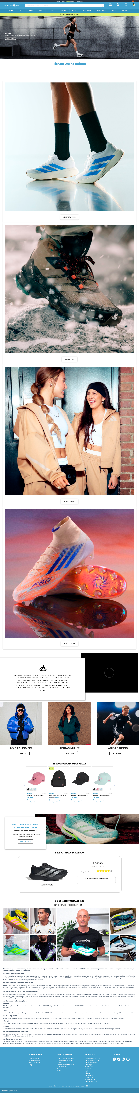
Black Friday (88, 1069)
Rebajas (87, 1073)
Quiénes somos (34, 1058)
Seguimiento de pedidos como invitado (67, 1070)
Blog (30, 1065)
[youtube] (128, 1059)
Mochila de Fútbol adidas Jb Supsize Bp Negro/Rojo (57, 795)
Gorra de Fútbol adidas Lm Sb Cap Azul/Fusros (101, 795)
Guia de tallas (61, 1067)
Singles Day (88, 1071)
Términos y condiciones (92, 1058)
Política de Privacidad (92, 1060)
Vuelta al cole (89, 1067)
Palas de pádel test (91, 1081)
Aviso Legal (88, 1065)
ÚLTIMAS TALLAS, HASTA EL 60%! (69, 14)
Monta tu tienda (34, 1062)
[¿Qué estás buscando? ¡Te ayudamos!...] (101, 5)
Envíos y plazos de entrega (65, 1058)
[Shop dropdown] (134, 1)
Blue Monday (89, 1075)
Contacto (60, 1062)
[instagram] (118, 1059)
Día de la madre (90, 1079)
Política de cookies (91, 1062)
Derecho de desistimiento (65, 1065)
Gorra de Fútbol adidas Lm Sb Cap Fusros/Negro (35, 795)
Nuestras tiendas (34, 1060)
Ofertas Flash (89, 1077)
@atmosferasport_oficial (70, 905)
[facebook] (114, 1059)
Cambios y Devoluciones (65, 1060)
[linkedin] (123, 1059)
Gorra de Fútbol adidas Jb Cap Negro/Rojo (80, 795)
